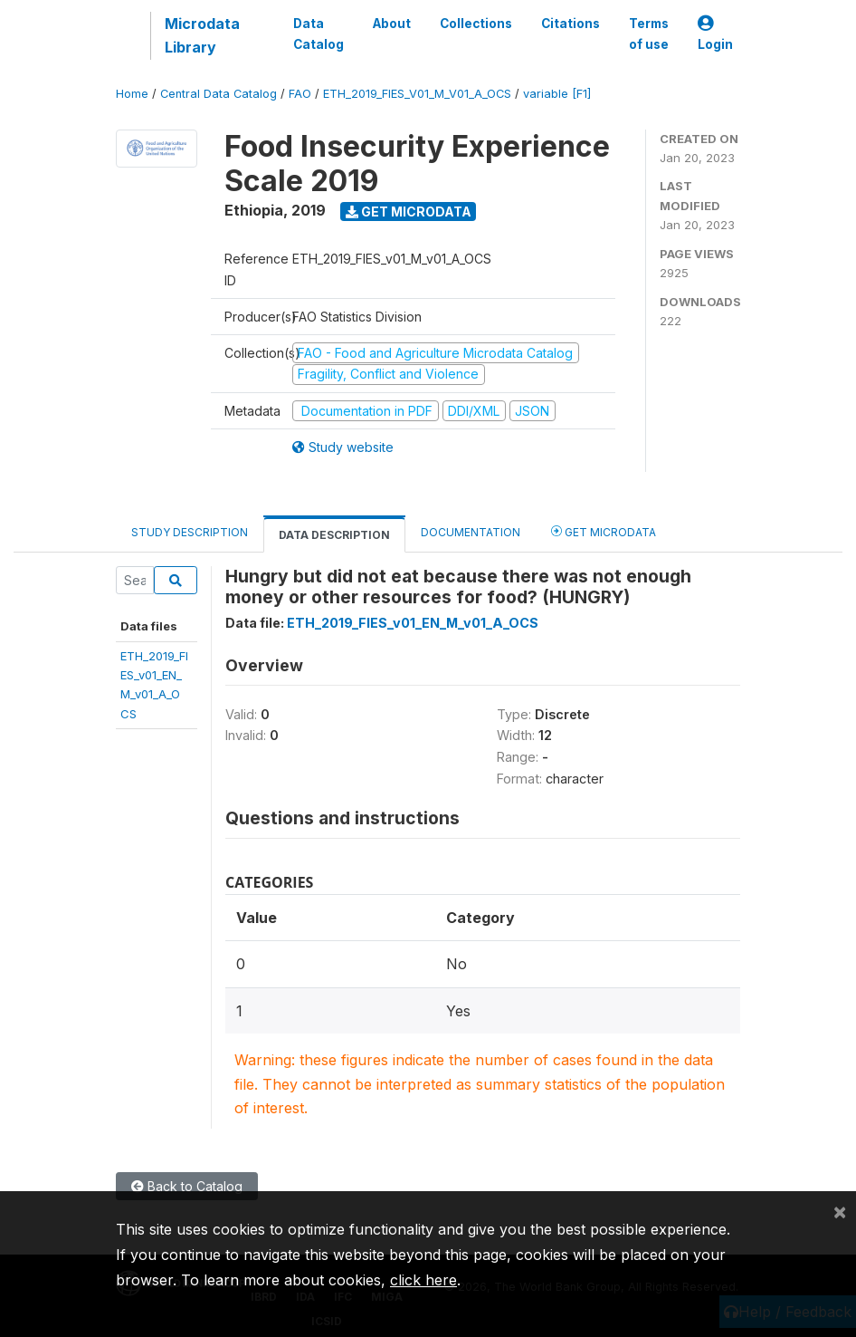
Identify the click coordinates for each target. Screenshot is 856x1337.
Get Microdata (408, 211)
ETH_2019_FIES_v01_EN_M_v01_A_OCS (412, 622)
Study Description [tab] (189, 532)
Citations (570, 23)
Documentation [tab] (470, 532)
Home (132, 94)
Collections (476, 23)
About (392, 23)
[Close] (839, 1211)
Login (715, 34)
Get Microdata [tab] (603, 531)
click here (423, 1280)
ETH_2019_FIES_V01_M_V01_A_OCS (417, 94)
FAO (300, 94)
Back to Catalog (187, 1186)
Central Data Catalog (218, 94)
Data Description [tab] (334, 535)
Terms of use (649, 33)
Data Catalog (318, 33)
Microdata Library (202, 35)
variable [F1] (557, 94)
